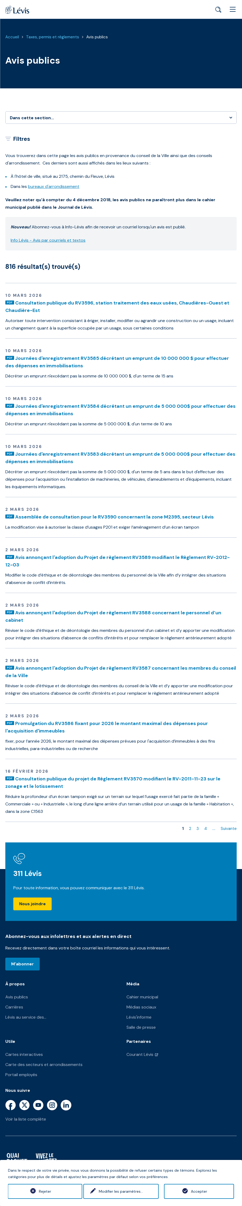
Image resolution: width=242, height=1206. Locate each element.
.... (213, 828)
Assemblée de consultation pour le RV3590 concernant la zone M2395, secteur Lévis (114, 517)
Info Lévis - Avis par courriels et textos (48, 240)
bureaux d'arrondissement (53, 186)
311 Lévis (27, 873)
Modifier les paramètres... (121, 1191)
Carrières (14, 1007)
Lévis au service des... (25, 1017)
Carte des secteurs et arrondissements (44, 1064)
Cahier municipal (142, 997)
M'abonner (22, 964)
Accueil (12, 37)
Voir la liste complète (25, 1119)
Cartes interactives (24, 1054)
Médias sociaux (141, 1007)
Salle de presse (141, 1027)
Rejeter (43, 1191)
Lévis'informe (138, 1017)
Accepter (199, 1191)
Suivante (229, 828)
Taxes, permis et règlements (52, 37)
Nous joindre (32, 904)
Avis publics (97, 37)
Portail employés (21, 1074)
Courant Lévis (139, 1054)
